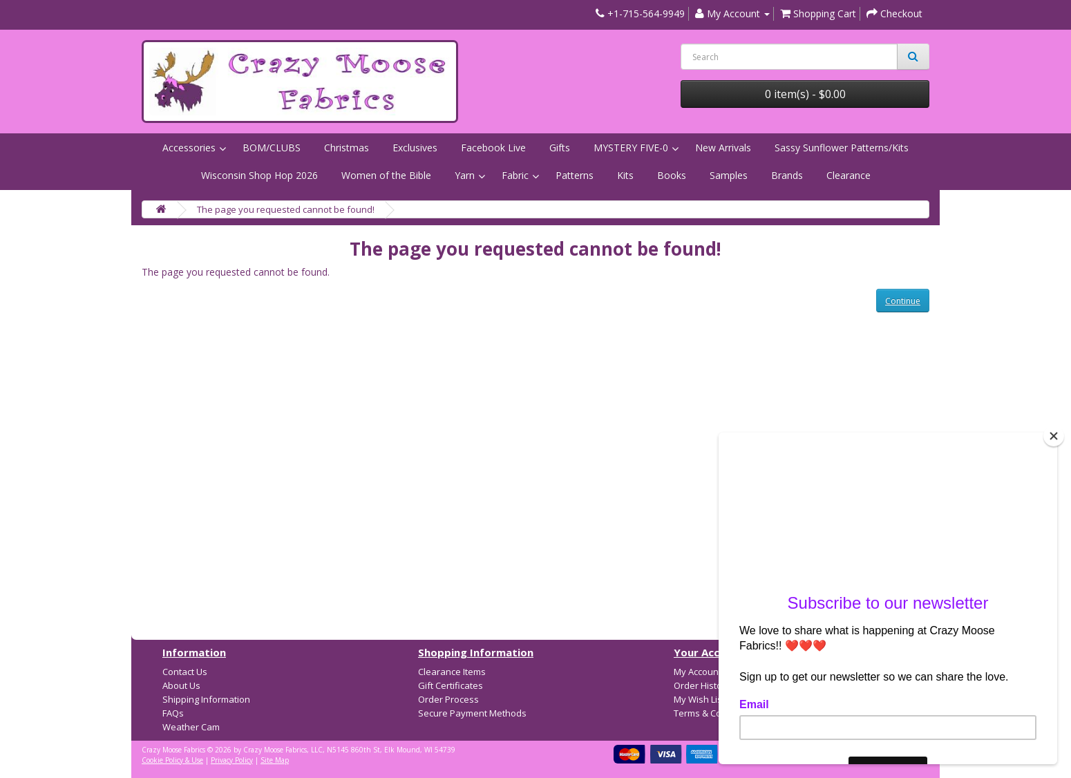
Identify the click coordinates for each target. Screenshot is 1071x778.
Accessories (189, 147)
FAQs (173, 713)
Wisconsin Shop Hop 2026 (259, 175)
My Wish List (699, 699)
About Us (181, 685)
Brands (787, 175)
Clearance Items (452, 671)
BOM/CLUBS (272, 147)
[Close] (1053, 436)
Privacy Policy (232, 760)
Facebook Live (493, 147)
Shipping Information (206, 699)
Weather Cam (191, 727)
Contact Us (184, 671)
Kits (625, 175)
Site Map (274, 760)
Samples (729, 175)
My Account (697, 671)
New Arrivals (723, 147)
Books (671, 175)
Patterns (575, 175)
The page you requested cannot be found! (286, 209)
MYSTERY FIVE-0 (631, 147)
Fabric (515, 175)
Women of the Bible (386, 175)
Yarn (465, 175)
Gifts (559, 147)
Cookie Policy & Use (172, 760)
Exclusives (414, 147)
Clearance (848, 175)
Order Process (448, 699)
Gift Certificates (450, 685)
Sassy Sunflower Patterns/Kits (842, 147)
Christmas (346, 147)
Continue (902, 301)
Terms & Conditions (714, 713)
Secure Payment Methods (472, 713)
